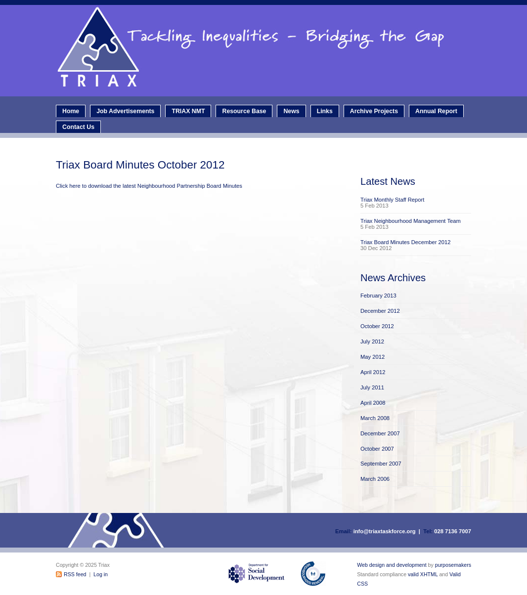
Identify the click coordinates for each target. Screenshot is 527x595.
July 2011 (372, 387)
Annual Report (436, 111)
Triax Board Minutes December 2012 (405, 242)
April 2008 (372, 403)
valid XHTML (423, 574)
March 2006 (375, 479)
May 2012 (372, 357)
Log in (100, 574)
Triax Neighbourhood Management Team (410, 221)
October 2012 (377, 326)
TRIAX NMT (188, 111)
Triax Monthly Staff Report (392, 200)
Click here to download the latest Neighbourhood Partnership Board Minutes (149, 186)
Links (325, 111)
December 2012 (380, 311)
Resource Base (244, 111)
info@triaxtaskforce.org (384, 531)
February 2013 (378, 295)
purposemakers (453, 565)
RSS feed (75, 574)
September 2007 (380, 464)
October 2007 (377, 449)
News (291, 111)
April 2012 (372, 372)
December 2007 (380, 433)
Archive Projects (374, 111)
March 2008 (375, 418)
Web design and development (391, 565)
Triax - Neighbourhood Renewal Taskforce (266, 50)
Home (70, 111)
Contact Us (78, 127)
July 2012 (372, 341)
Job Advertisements (125, 111)
